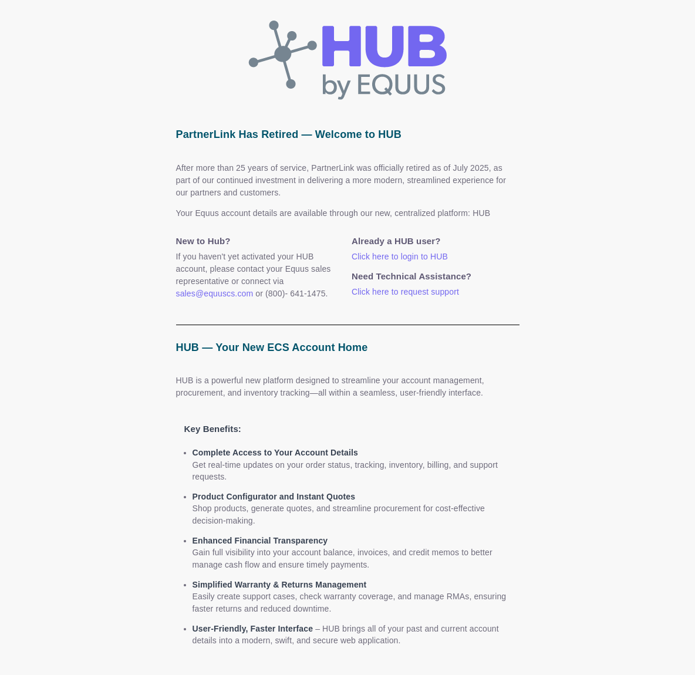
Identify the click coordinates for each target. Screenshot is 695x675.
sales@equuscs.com (215, 293)
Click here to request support (405, 291)
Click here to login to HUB (400, 256)
